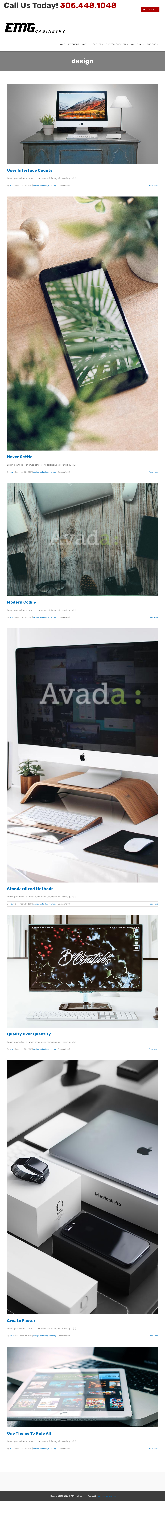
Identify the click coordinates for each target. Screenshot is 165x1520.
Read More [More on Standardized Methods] (153, 904)
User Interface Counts (30, 170)
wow (12, 185)
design (36, 185)
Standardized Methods (30, 888)
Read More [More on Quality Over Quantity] (153, 1049)
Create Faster (21, 1320)
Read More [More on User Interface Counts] (153, 185)
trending (53, 185)
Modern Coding (22, 602)
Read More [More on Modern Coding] (153, 617)
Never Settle (20, 457)
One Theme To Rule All (29, 1433)
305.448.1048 (88, 5)
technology (44, 185)
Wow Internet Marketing (107, 1496)
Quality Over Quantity (29, 1034)
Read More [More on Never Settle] (153, 472)
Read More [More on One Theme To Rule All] (153, 1448)
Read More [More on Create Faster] (153, 1336)
